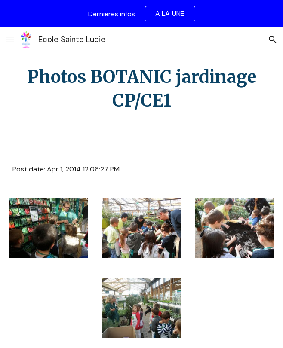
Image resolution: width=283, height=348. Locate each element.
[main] (141, 89)
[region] (141, 13)
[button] (10, 39)
